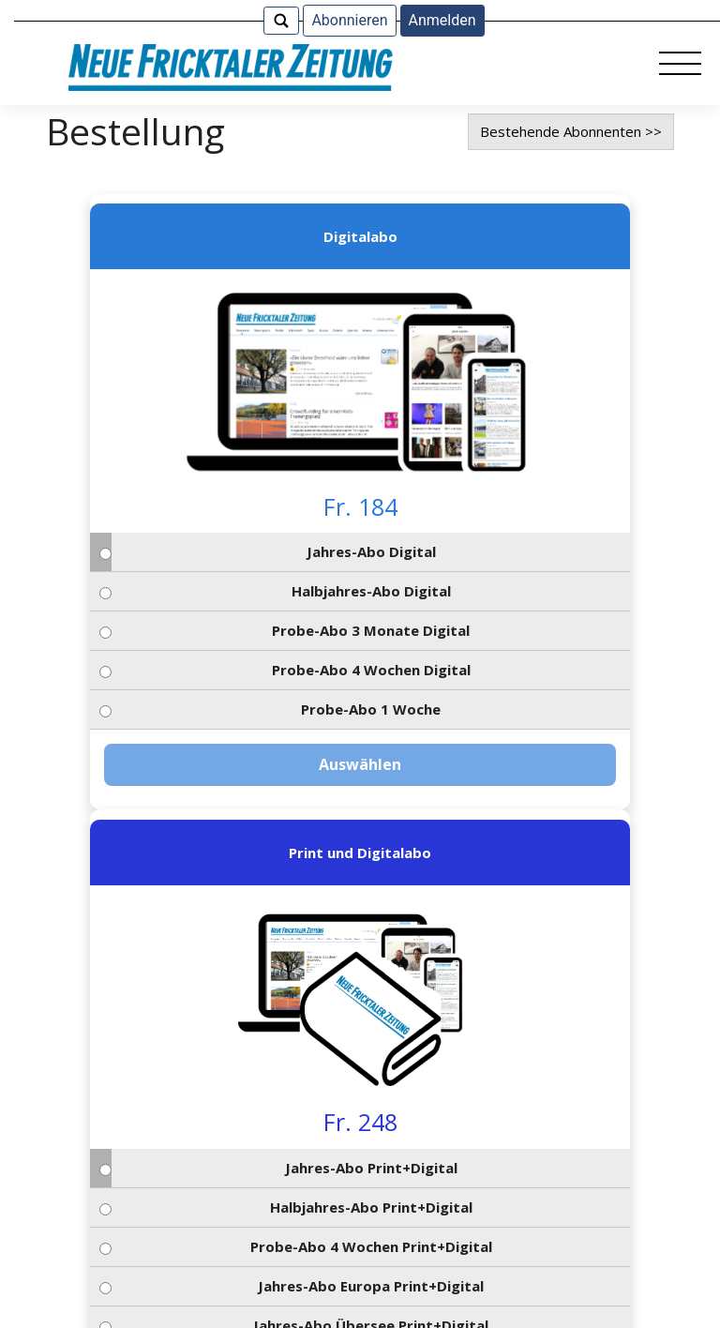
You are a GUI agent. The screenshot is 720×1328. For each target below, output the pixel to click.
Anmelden (442, 20)
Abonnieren (349, 20)
